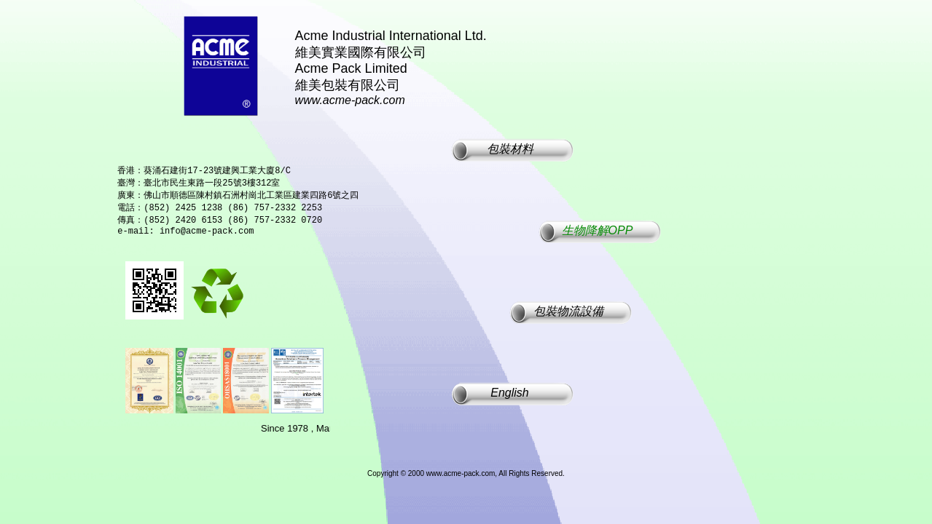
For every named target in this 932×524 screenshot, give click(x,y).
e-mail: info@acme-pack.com (185, 238)
